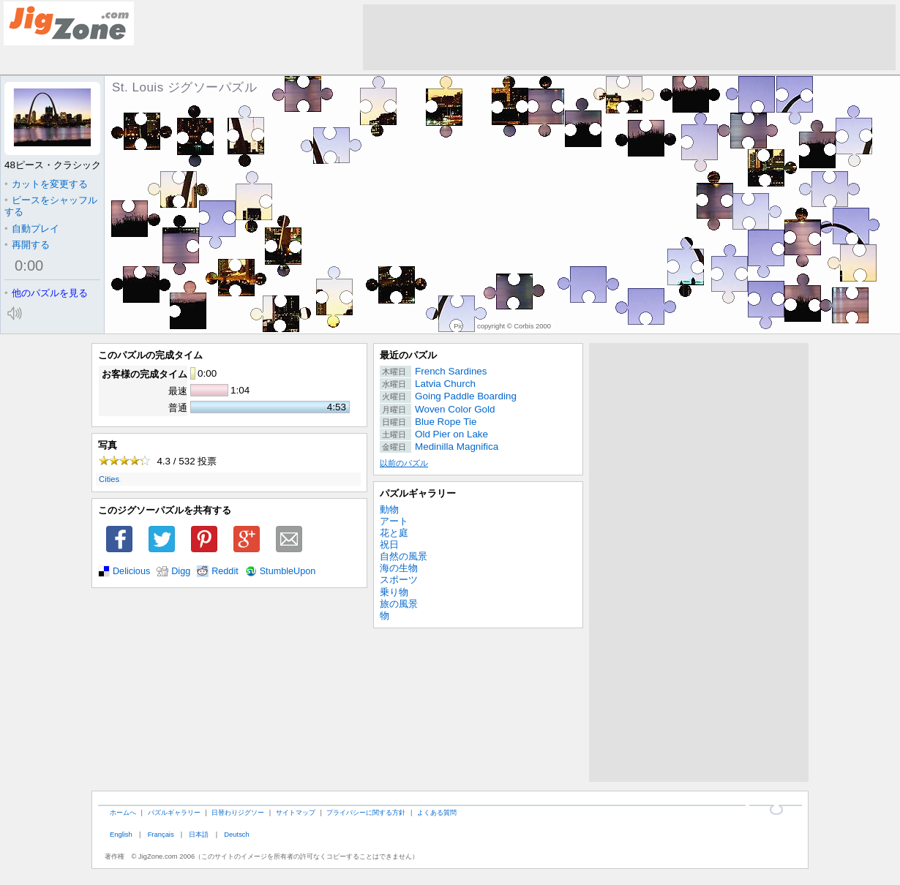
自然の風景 (403, 556)
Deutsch (236, 834)
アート (394, 521)
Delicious (131, 571)
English (121, 834)
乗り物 (394, 592)
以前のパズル (404, 463)
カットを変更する (46, 183)
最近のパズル (408, 355)
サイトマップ (295, 812)
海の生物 (399, 567)
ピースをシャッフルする (50, 206)
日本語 (199, 834)
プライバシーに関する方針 (365, 812)
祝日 (389, 544)
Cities (109, 479)
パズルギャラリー (418, 493)
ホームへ (123, 812)
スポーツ (399, 579)
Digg (180, 571)
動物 (389, 509)
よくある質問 (437, 812)
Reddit (225, 571)
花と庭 (394, 532)
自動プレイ (31, 228)
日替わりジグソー (237, 812)
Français (161, 834)
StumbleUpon (288, 571)
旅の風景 (399, 603)
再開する (27, 244)
